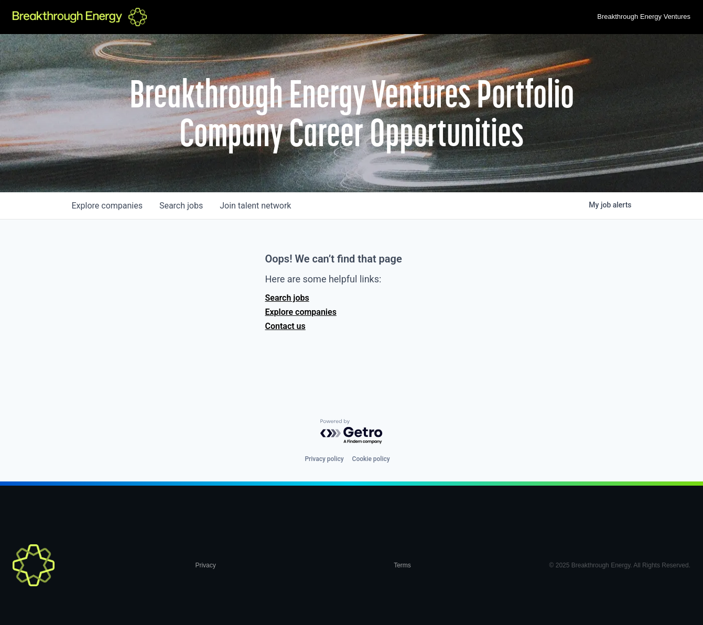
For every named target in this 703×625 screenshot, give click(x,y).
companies (107, 206)
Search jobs (287, 298)
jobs (181, 206)
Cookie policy (371, 459)
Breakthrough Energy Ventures (643, 16)
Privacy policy (324, 459)
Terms (402, 565)
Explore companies (301, 312)
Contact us (285, 326)
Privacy (205, 565)
